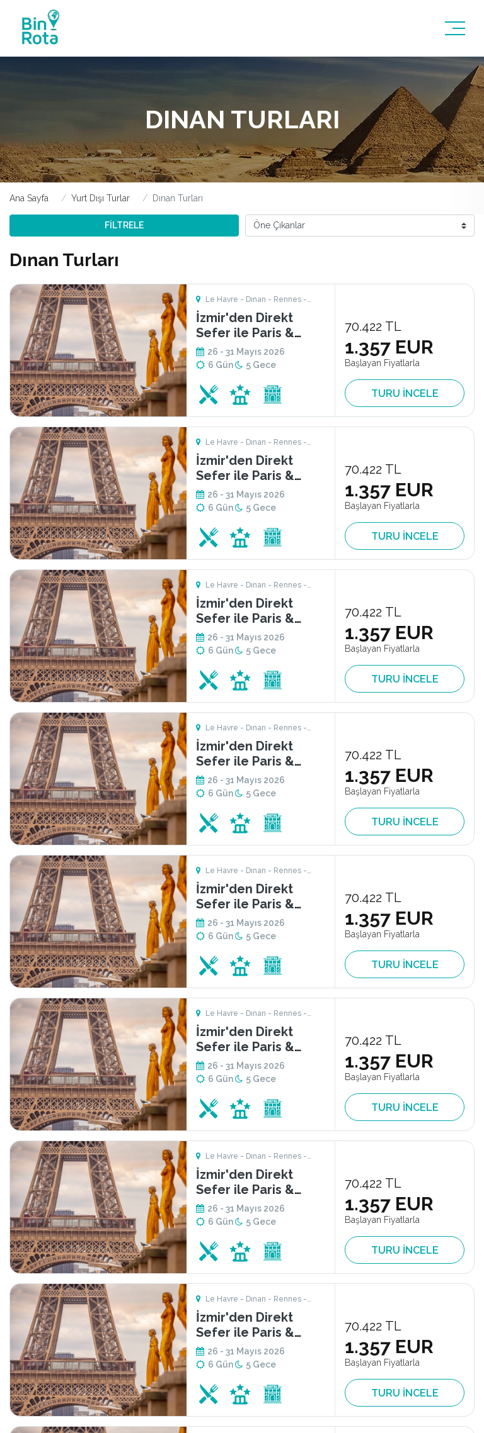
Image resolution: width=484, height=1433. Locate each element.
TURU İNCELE (405, 393)
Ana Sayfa (29, 198)
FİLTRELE (124, 225)
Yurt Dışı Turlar (100, 198)
